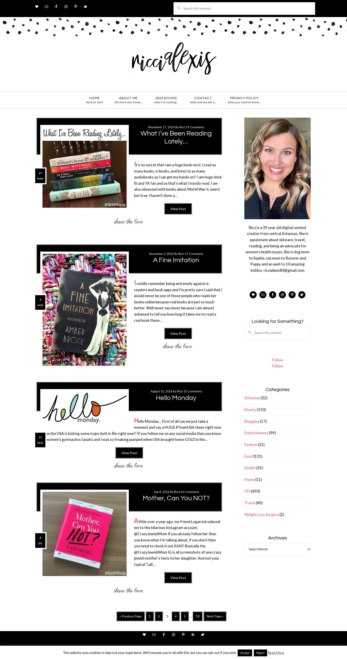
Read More (276, 653)
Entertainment (256, 432)
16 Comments (190, 492)
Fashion (250, 444)
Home (249, 479)
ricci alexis (173, 63)
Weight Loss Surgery (261, 514)
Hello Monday (176, 397)
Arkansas (252, 397)
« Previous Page (131, 617)
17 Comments (194, 254)
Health (250, 467)
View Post (178, 209)
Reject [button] (260, 653)
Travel (249, 502)
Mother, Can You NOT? (176, 498)
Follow (277, 360)
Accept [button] (244, 653)
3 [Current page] (168, 617)
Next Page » (214, 617)
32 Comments (192, 391)
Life (247, 491)
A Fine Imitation (176, 260)
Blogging (251, 421)
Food (248, 456)
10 (199, 617)
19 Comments (195, 127)
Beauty (250, 409)
